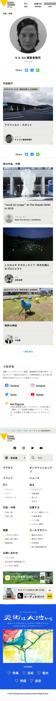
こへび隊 (35, 520)
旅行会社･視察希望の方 (15, 561)
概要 (5, 530)
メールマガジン (38, 530)
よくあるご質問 (11, 565)
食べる (34, 497)
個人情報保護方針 (39, 547)
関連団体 (9, 542)
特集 (16, 673)
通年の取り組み (11, 539)
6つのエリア (37, 489)
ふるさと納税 (37, 524)
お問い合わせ (10, 553)
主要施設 (35, 493)
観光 (45, 673)
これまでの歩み (11, 535)
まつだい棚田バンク (40, 512)
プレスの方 (10, 557)
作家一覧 (27, 431)
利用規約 (35, 542)
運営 (38, 681)
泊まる (34, 501)
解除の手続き (37, 539)
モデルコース (10, 497)
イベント (8, 478)
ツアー (8, 493)
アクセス (8, 467)
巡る (32, 484)
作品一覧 (9, 512)
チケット (9, 489)
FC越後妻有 (37, 516)
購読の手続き (37, 535)
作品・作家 (7, 13)
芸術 (30, 673)
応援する (35, 507)
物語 (23, 681)
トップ (6, 431)
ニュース (34, 478)
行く (5, 484)
